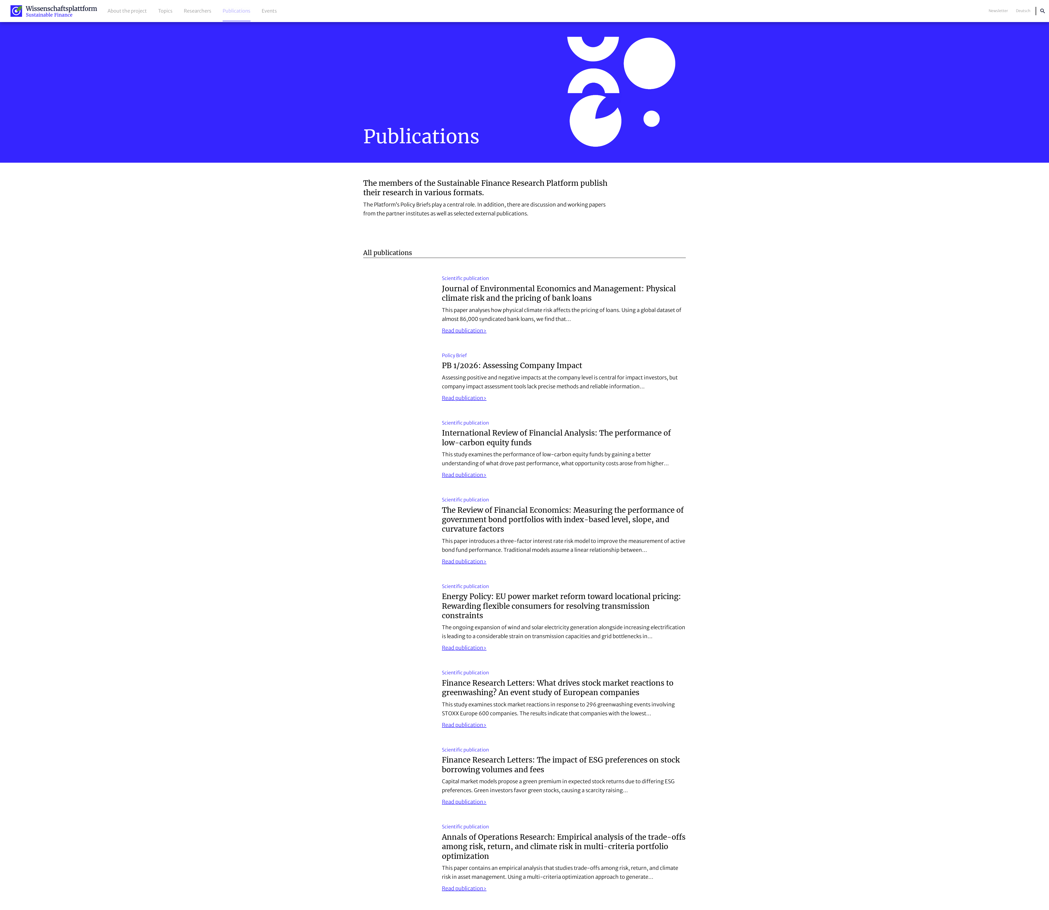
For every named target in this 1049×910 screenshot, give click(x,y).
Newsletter (998, 10)
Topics (165, 11)
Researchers (197, 11)
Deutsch (1023, 10)
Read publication (462, 330)
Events (269, 11)
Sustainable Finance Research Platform (53, 11)
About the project (127, 11)
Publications (236, 11)
